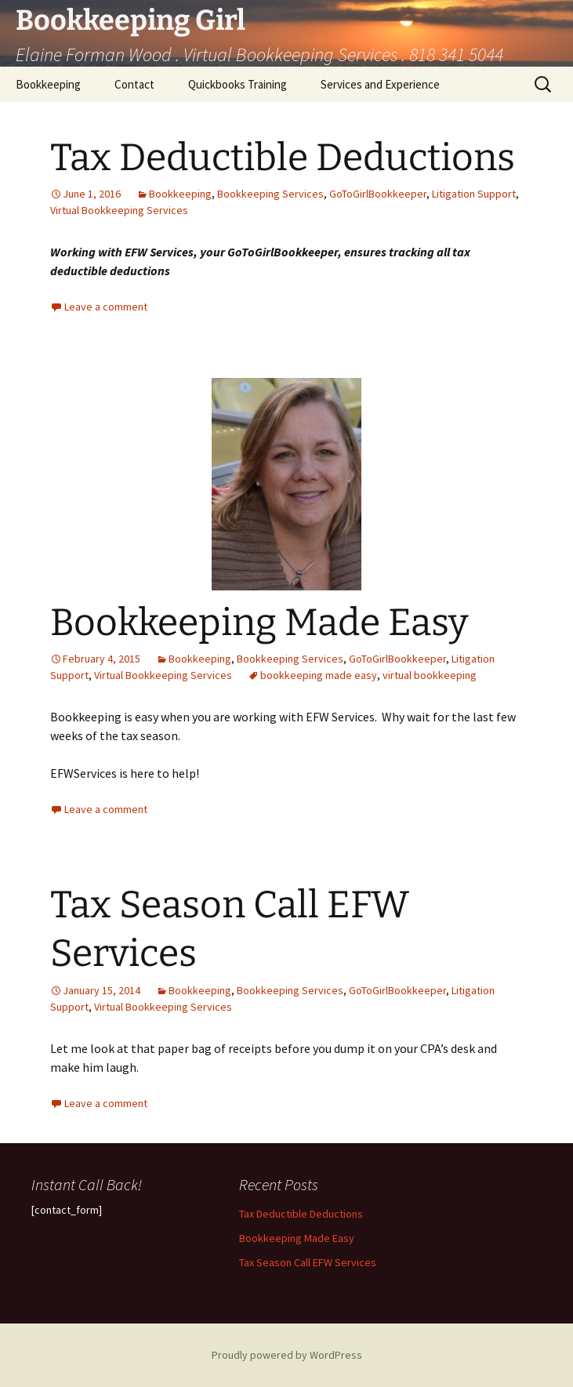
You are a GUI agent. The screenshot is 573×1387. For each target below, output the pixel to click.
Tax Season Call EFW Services (307, 1262)
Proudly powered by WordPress (287, 1355)
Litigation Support (474, 194)
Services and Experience (380, 84)
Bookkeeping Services (270, 194)
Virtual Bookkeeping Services (119, 210)
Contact (134, 84)
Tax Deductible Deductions (282, 157)
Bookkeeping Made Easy (259, 622)
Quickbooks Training (237, 84)
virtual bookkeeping (430, 675)
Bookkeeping (48, 84)
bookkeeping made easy (318, 675)
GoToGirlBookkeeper (377, 194)
